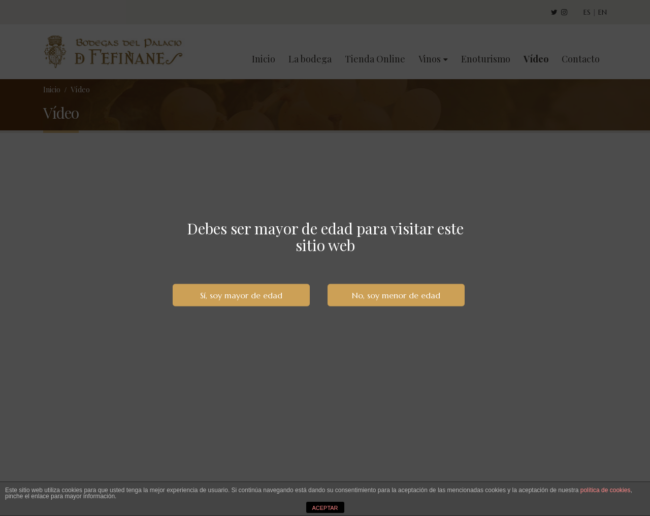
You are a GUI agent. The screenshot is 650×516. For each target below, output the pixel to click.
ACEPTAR (325, 508)
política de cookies (605, 490)
